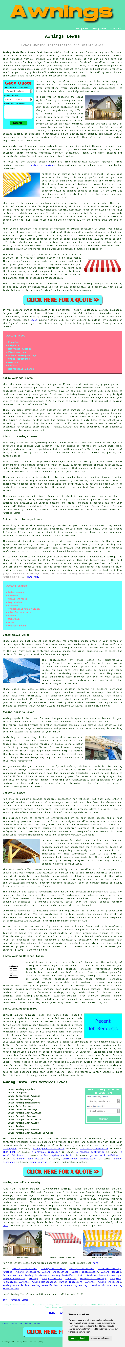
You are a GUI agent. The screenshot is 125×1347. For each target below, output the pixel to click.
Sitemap (5, 1323)
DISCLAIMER (115, 29)
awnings (104, 722)
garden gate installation (48, 1149)
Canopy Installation (85, 1272)
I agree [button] (73, 1338)
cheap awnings (95, 979)
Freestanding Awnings (74, 1285)
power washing (38, 1162)
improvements (96, 1138)
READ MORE (33, 577)
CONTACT (103, 29)
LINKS (85, 29)
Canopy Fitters (52, 1278)
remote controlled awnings (62, 979)
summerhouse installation (79, 1159)
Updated (28, 1323)
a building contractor (94, 1149)
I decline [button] (83, 1338)
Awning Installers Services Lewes (35, 1082)
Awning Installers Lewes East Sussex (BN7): (32, 52)
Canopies (70, 1278)
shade (117, 673)
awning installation (71, 976)
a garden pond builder (29, 1159)
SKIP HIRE (9, 1152)
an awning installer (45, 1145)
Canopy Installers (53, 1268)
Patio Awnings (87, 1275)
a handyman (10, 1149)
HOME (78, 29)
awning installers (37, 965)
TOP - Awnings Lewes (15, 1300)
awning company (21, 1025)
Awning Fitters (101, 1285)
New (21, 1323)
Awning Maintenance (37, 1275)
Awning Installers (24, 1268)
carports (25, 799)
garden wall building (104, 1155)
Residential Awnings (93, 1278)
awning (58, 66)
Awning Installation (55, 1272)
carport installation (16, 914)
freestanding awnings (40, 165)
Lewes (33, 320)
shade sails (55, 699)
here (5, 1225)
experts (103, 1215)
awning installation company (79, 134)
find (13, 1189)
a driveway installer (46, 1152)
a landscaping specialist (57, 1155)
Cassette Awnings (109, 1268)
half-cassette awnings (48, 992)
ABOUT (94, 29)
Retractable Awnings (16, 1282)
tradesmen (22, 1142)
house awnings (91, 989)
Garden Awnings (12, 1275)
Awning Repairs (111, 1272)
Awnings (7, 1272)
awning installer (52, 1058)
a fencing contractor (90, 1152)
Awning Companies (14, 1278)
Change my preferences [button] (100, 1338)
